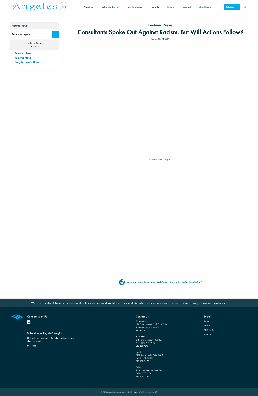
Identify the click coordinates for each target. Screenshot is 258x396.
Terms (206, 321)
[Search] (55, 34)
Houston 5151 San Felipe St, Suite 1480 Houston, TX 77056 (149, 354)
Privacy (207, 325)
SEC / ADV (209, 330)
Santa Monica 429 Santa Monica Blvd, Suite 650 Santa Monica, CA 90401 (151, 324)
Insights (155, 7)
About (88, 7)
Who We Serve (110, 7)
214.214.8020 (142, 376)
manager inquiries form (214, 303)
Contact (187, 7)
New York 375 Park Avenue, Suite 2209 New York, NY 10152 (149, 339)
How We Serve (134, 7)
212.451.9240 (142, 345)
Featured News (23, 53)
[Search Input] (31, 34)
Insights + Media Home (27, 62)
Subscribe (230, 7)
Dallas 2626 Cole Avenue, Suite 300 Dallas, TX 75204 (149, 370)
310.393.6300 (142, 330)
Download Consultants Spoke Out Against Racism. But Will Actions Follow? (160, 282)
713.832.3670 (142, 361)
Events (170, 7)
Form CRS (208, 334)
